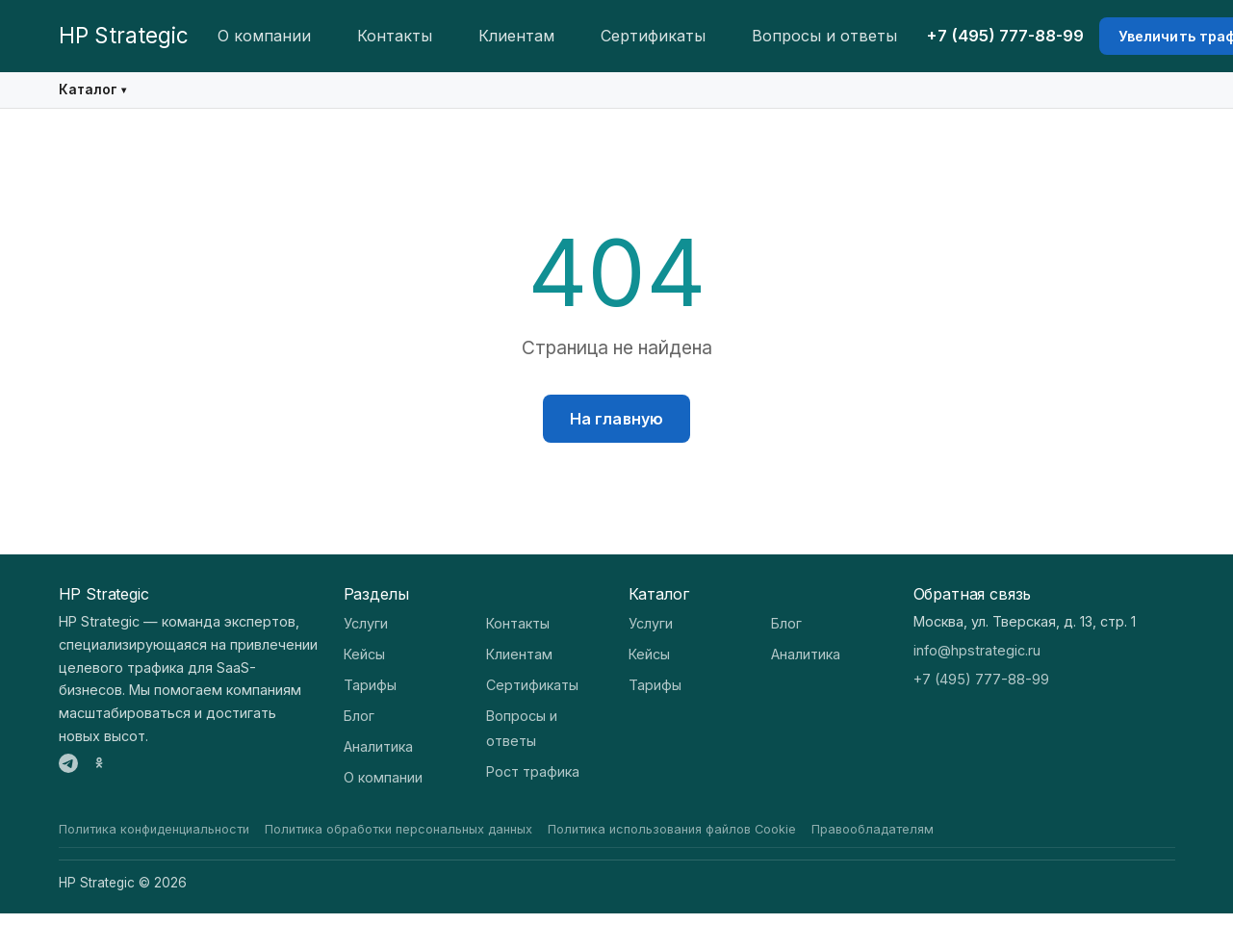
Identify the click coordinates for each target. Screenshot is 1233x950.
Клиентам (516, 35)
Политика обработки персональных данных (398, 829)
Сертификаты (653, 35)
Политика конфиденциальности (154, 829)
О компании (264, 35)
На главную (617, 418)
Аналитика (378, 746)
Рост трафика (532, 771)
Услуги (366, 623)
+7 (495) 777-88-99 (1005, 35)
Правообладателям (872, 829)
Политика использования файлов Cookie (672, 829)
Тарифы (370, 685)
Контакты (394, 35)
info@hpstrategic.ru (976, 650)
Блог (359, 715)
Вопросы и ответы (824, 35)
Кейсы (364, 654)
